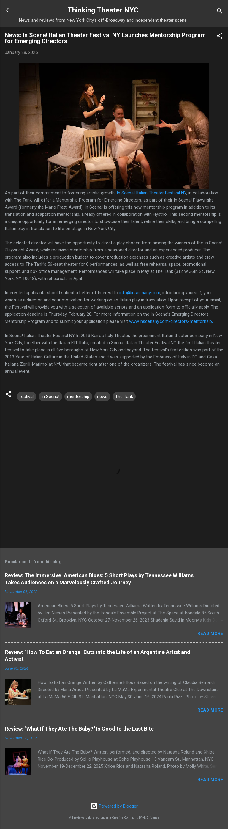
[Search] (219, 12)
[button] (219, 36)
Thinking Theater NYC (103, 10)
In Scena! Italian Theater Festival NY (151, 193)
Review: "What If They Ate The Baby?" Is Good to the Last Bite (79, 729)
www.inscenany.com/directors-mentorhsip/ (171, 321)
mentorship (78, 396)
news (102, 396)
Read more (210, 633)
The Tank (124, 396)
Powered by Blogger (114, 806)
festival (26, 396)
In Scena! (50, 396)
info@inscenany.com (139, 292)
